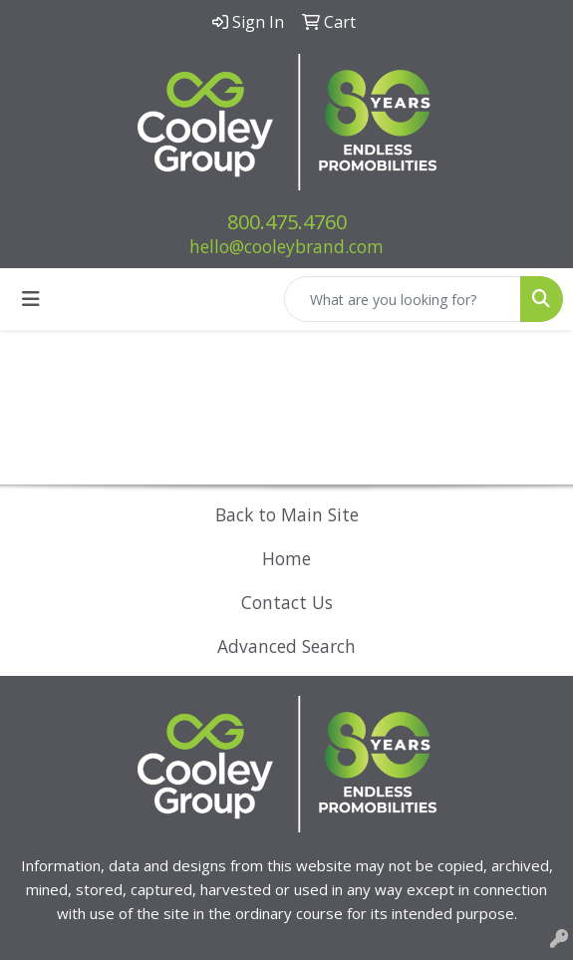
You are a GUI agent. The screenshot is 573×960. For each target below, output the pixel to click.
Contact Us (287, 602)
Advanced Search (286, 646)
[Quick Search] (402, 299)
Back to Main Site (287, 514)
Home (286, 558)
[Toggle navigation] (31, 299)
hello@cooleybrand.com (286, 246)
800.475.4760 (287, 221)
